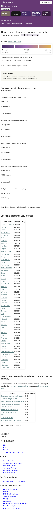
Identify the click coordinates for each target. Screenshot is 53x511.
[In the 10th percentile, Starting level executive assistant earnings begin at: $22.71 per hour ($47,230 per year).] (26, 192)
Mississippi (4, 365)
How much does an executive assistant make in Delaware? (18, 77)
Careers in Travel (9, 473)
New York (4, 227)
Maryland (4, 246)
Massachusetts (6, 251)
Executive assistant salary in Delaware (16, 23)
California (4, 238)
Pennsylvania (5, 259)
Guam (3, 362)
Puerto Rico (5, 368)
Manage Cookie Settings (11, 508)
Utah (2, 313)
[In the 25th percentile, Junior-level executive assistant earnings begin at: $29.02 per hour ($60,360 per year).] (26, 169)
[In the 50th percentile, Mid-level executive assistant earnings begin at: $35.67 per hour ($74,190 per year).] (26, 146)
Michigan (4, 286)
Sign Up (6, 450)
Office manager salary (8, 415)
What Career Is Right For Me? (13, 463)
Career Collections (9, 461)
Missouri (4, 319)
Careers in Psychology (10, 470)
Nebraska (4, 324)
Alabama (4, 295)
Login (5, 447)
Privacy (5, 499)
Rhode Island (5, 232)
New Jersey (5, 265)
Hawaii (3, 230)
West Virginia (5, 343)
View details (5, 9)
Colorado (4, 297)
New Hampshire (6, 268)
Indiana (3, 308)
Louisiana (4, 349)
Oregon (3, 262)
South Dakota (5, 354)
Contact (5, 492)
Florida (3, 341)
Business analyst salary (9, 399)
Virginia (3, 249)
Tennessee (4, 311)
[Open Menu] (20, 2)
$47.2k (5, 51)
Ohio (2, 289)
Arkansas (4, 338)
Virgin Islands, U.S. (7, 351)
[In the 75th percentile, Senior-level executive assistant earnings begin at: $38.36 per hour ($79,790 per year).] (26, 123)
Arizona (3, 278)
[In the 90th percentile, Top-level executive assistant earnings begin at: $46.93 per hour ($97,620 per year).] (26, 100)
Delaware (4, 240)
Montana (4, 332)
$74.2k (26, 51)
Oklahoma (4, 359)
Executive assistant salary (9, 409)
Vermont (4, 303)
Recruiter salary (6, 407)
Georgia (3, 257)
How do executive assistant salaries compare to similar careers (19, 79)
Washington (5, 243)
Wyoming (4, 357)
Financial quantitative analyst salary (13, 401)
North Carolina (6, 284)
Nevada (3, 300)
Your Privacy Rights (9, 506)
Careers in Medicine (10, 468)
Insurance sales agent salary (10, 404)
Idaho (3, 330)
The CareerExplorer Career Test (13, 452)
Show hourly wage (14, 41)
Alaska (3, 276)
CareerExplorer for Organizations (14, 481)
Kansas (3, 346)
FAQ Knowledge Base (10, 494)
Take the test (46, 2)
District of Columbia (7, 224)
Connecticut (5, 235)
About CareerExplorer (10, 489)
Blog (4, 445)
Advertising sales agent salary (11, 420)
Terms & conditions (9, 496)
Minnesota (4, 270)
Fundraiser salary (7, 417)
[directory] (26, 76)
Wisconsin (4, 292)
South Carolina (6, 316)
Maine (3, 322)
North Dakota (5, 305)
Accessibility (7, 501)
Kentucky (4, 335)
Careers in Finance (9, 465)
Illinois (3, 281)
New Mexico (5, 254)
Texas (3, 273)
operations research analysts (19, 386)
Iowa (2, 327)
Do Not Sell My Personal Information (15, 503)
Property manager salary (9, 412)
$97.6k (48, 51)
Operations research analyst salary (12, 396)
